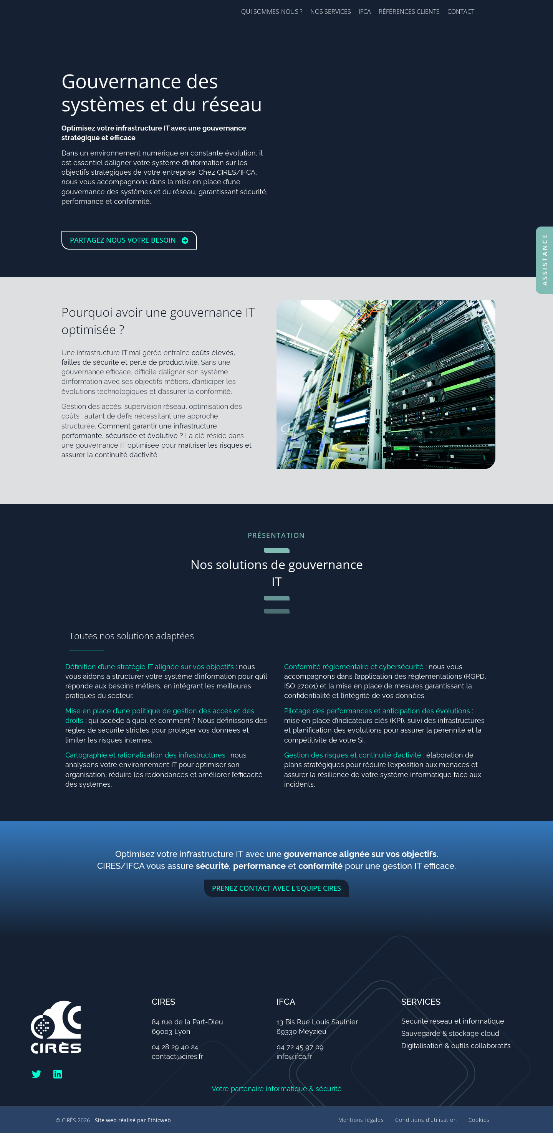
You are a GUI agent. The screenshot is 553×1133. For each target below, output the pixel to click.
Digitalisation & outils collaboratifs (456, 1046)
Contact (460, 11)
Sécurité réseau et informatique (452, 1021)
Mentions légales (361, 1119)
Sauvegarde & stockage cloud (450, 1033)
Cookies (479, 1119)
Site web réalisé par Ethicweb (133, 1120)
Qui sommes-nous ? (272, 11)
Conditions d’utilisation (426, 1119)
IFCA (365, 11)
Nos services (330, 11)
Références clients (409, 11)
